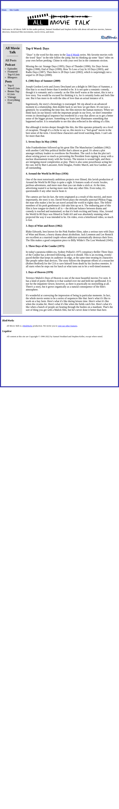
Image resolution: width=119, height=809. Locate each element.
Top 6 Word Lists (14, 87)
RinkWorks (27, 326)
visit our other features (67, 326)
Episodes (12, 68)
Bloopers (12, 77)
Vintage (12, 97)
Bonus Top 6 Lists (13, 93)
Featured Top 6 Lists (14, 73)
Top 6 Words (72, 54)
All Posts (10, 60)
